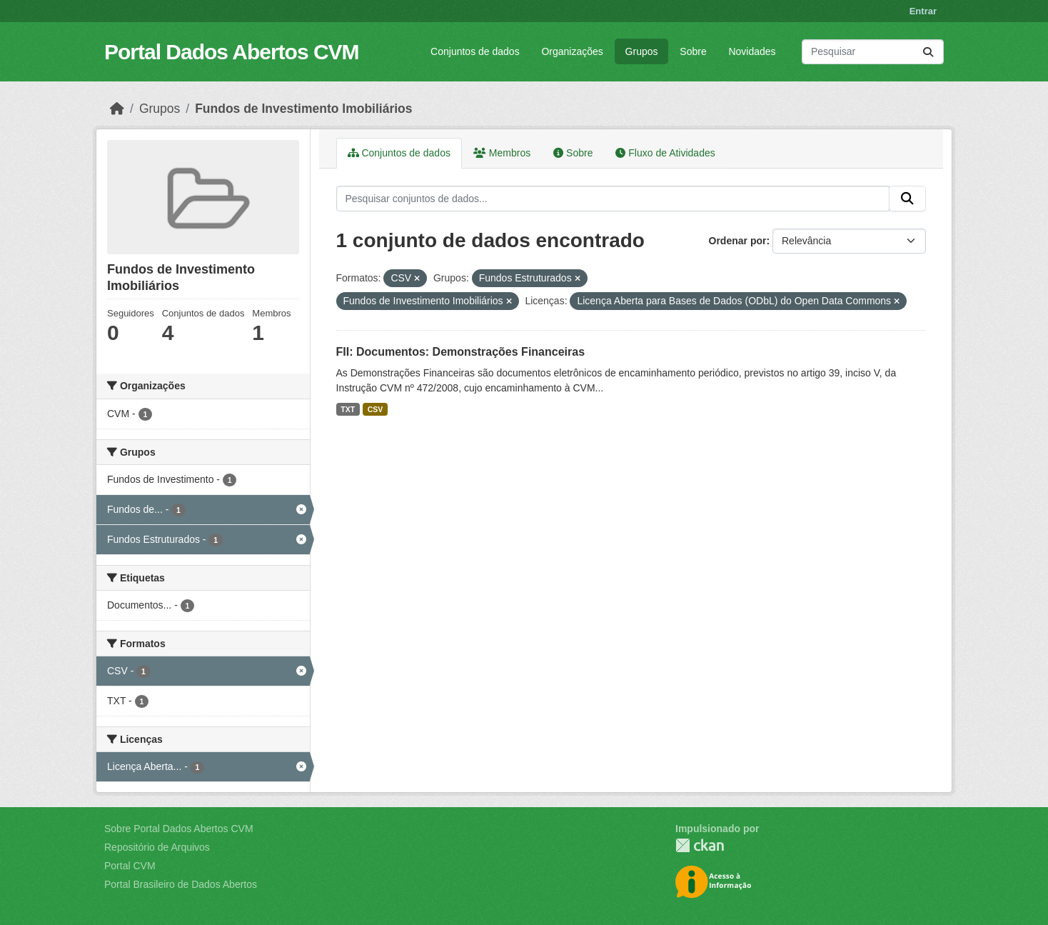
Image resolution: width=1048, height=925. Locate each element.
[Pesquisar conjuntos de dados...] (873, 51)
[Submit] (928, 51)
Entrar (923, 11)
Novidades (751, 51)
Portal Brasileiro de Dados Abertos (180, 884)
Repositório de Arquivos (157, 847)
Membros (501, 153)
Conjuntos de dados (475, 51)
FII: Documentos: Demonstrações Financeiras (460, 352)
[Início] (117, 108)
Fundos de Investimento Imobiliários (303, 108)
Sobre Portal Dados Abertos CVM (178, 828)
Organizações (572, 51)
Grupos (641, 51)
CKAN (699, 845)
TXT (348, 409)
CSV (375, 409)
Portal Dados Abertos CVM (231, 52)
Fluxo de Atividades (665, 153)
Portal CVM (130, 865)
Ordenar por (738, 240)
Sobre (693, 51)
